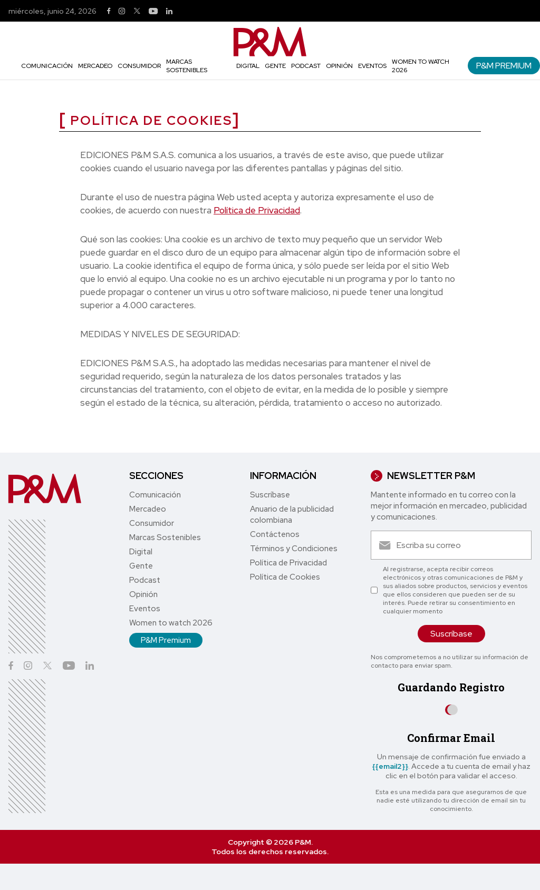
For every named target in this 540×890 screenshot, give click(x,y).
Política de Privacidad (257, 210)
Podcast (306, 66)
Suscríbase (270, 495)
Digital (247, 66)
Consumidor (139, 66)
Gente (275, 66)
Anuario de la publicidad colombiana (292, 514)
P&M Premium (504, 65)
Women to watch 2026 (171, 623)
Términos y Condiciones (294, 548)
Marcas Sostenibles (186, 65)
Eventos (372, 66)
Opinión (339, 66)
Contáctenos (275, 534)
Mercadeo (95, 66)
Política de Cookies (285, 577)
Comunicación (47, 66)
